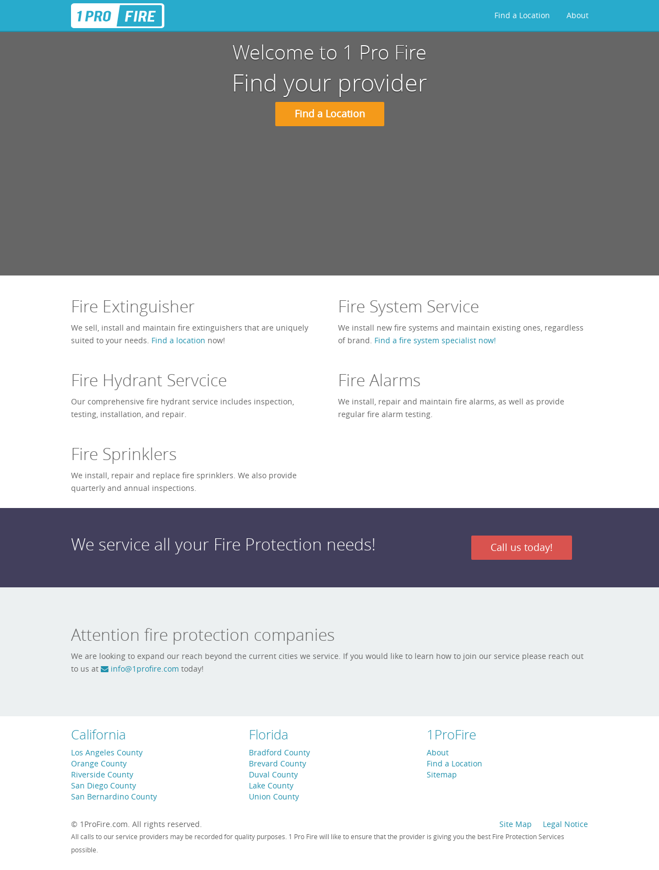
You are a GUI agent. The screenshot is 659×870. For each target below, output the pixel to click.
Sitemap (442, 774)
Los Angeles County (107, 752)
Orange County (99, 763)
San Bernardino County (114, 796)
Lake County (271, 785)
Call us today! (522, 547)
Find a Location (522, 15)
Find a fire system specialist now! (435, 340)
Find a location (178, 340)
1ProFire (451, 734)
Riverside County (102, 774)
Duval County (273, 774)
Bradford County (279, 752)
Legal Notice (565, 824)
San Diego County (103, 785)
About (578, 15)
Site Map (515, 824)
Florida (268, 734)
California (98, 734)
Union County (274, 796)
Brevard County (277, 763)
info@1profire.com (140, 668)
